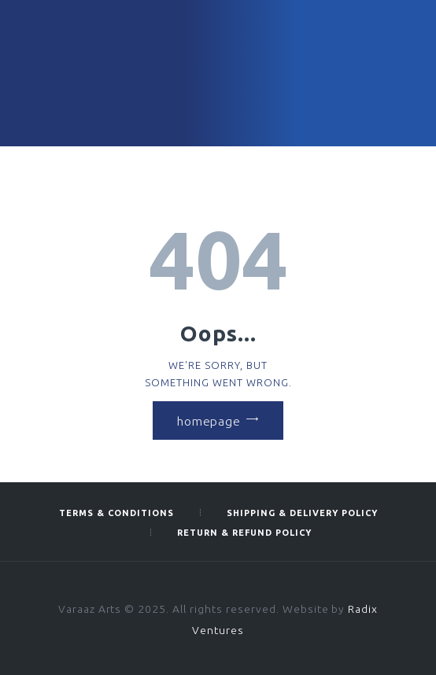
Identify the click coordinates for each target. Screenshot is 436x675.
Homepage (208, 420)
